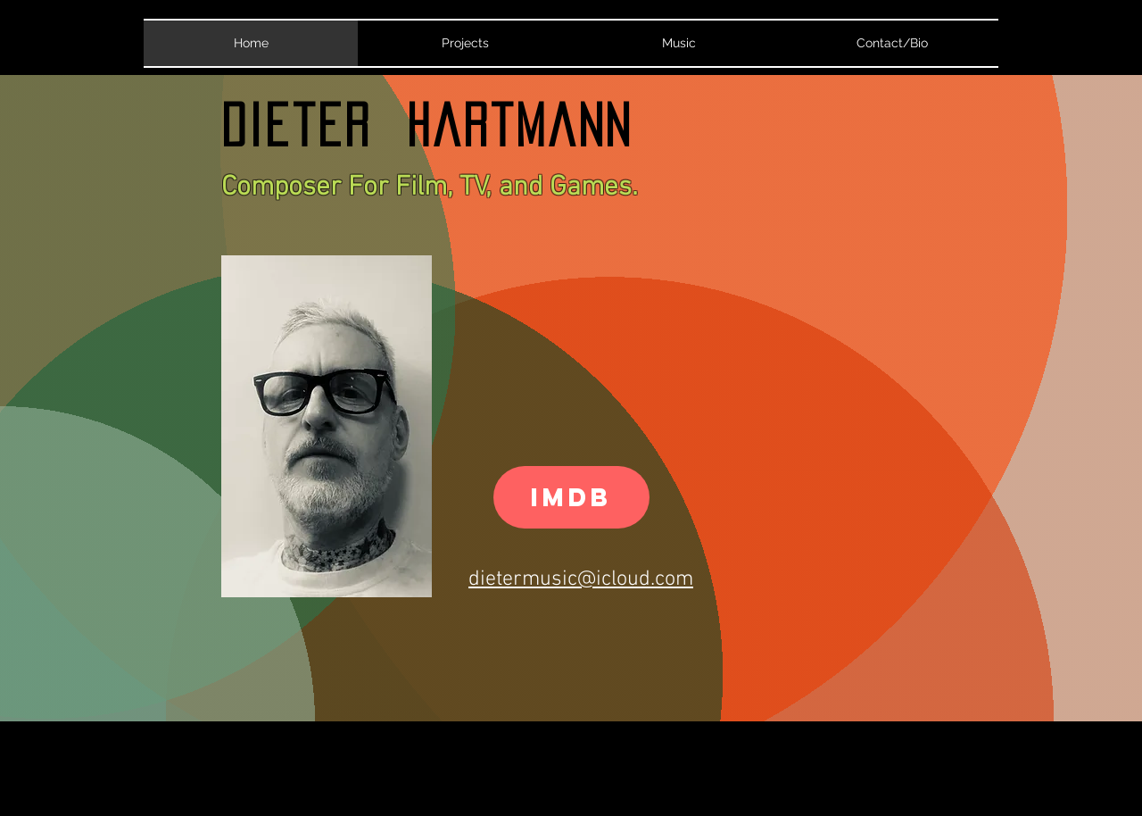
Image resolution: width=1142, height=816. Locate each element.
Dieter (314, 125)
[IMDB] (571, 497)
